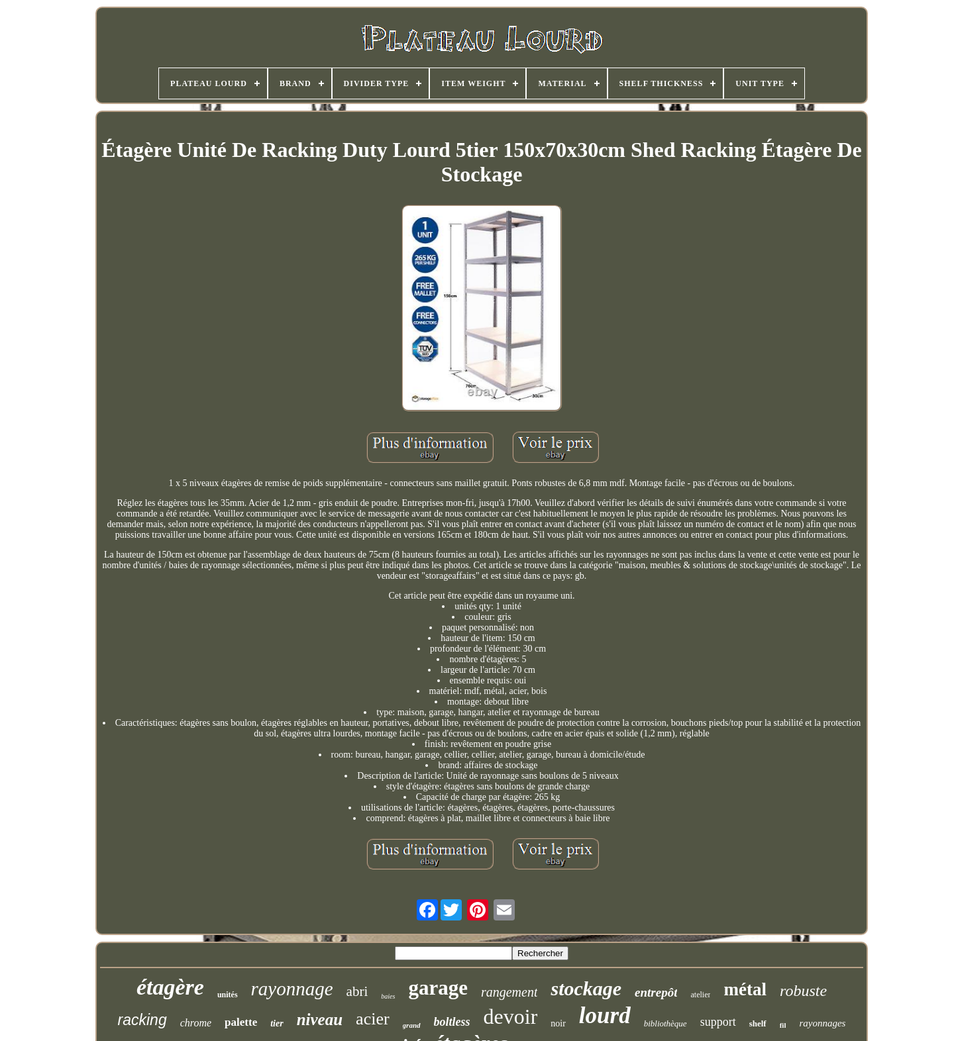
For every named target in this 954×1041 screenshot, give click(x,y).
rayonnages (822, 1023)
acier (373, 1018)
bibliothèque (665, 1023)
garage (438, 987)
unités (227, 994)
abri (357, 991)
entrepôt (656, 992)
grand (412, 1025)
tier (276, 1023)
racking (142, 1019)
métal (744, 989)
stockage (586, 988)
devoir (511, 1016)
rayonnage (292, 988)
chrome (195, 1022)
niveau (320, 1019)
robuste (803, 990)
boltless (452, 1021)
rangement (509, 992)
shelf (758, 1023)
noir (558, 1023)
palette (241, 1022)
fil (783, 1025)
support (718, 1021)
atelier (700, 994)
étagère (170, 987)
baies (388, 996)
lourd (605, 1015)
